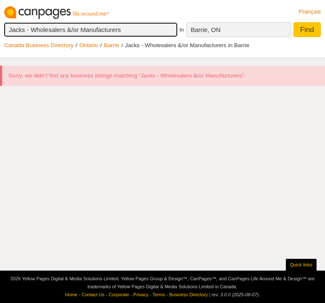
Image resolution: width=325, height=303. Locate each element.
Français (310, 11)
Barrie (111, 45)
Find (307, 30)
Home (71, 294)
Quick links (301, 264)
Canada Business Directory (39, 45)
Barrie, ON (206, 29)
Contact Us (93, 294)
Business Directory (188, 294)
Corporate (119, 294)
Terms (158, 294)
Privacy (141, 294)
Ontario (89, 45)
